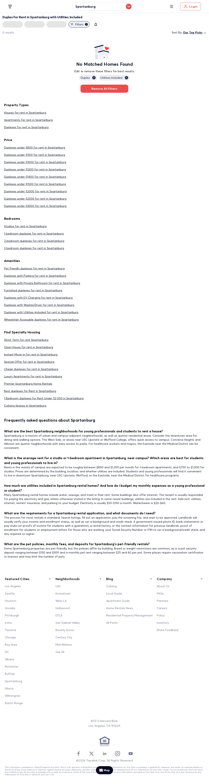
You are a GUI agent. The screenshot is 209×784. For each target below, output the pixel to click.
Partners (162, 601)
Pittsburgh (12, 615)
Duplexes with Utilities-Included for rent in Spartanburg (41, 312)
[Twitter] (91, 753)
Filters (79, 24)
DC (7, 652)
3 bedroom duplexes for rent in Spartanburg (34, 248)
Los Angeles (13, 586)
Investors (163, 623)
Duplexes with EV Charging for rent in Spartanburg (38, 297)
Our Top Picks (195, 32)
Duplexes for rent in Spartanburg (26, 127)
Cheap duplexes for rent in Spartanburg (31, 369)
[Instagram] (117, 753)
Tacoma (10, 630)
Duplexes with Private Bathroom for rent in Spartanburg (42, 283)
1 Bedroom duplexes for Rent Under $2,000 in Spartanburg (44, 398)
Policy (160, 615)
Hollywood (63, 608)
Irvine (8, 623)
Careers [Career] (162, 608)
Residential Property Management (129, 615)
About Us (163, 586)
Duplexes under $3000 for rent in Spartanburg (35, 206)
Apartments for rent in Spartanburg (28, 120)
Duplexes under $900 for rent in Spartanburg (34, 155)
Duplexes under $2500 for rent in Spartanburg (35, 198)
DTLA (59, 615)
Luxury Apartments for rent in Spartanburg (33, 376)
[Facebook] (78, 753)
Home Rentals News (119, 608)
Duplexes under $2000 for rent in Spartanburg (35, 191)
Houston (10, 601)
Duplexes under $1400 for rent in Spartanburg (35, 177)
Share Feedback (168, 630)
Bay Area (11, 644)
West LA (61, 601)
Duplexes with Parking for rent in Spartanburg (35, 276)
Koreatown (63, 593)
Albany (9, 659)
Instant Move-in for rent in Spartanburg (31, 354)
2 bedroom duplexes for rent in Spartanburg (34, 241)
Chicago (10, 637)
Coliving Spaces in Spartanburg (25, 405)
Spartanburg (13, 681)
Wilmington (12, 696)
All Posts (112, 623)
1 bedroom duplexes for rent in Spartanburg (34, 233)
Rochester (12, 666)
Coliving (111, 586)
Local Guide (114, 593)
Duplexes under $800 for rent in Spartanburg (34, 147)
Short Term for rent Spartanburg (26, 340)
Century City (64, 637)
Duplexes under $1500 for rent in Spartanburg (35, 184)
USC (58, 586)
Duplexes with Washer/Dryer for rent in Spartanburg (39, 305)
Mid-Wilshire (64, 644)
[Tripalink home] (10, 6)
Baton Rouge (14, 703)
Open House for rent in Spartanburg (28, 347)
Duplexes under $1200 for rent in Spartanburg (35, 169)
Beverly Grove (65, 630)
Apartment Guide (118, 601)
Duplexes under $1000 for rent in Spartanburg (35, 162)
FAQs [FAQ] (160, 593)
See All (60, 652)
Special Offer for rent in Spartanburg (29, 362)
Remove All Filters (104, 89)
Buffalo (10, 674)
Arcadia (10, 608)
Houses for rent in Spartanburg (25, 112)
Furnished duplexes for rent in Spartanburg (33, 290)
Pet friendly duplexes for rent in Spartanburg (34, 268)
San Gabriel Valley (68, 623)
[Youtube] (130, 753)
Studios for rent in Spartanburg (25, 226)
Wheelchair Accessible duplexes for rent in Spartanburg (41, 319)
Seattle (10, 593)
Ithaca (9, 688)
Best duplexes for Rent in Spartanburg (30, 391)
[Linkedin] (104, 753)
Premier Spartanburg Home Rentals (28, 384)
